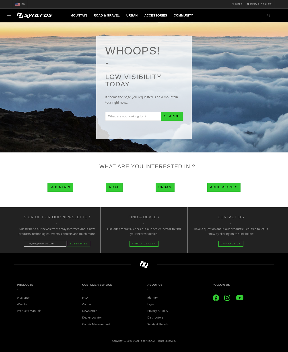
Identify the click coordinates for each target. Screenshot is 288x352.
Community (183, 15)
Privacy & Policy (157, 311)
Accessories (155, 15)
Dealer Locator (92, 317)
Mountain (78, 15)
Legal (150, 304)
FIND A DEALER (144, 243)
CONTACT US (231, 243)
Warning (22, 304)
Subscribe (79, 243)
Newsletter (89, 311)
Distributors (155, 317)
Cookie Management (96, 324)
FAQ (85, 298)
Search (172, 116)
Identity (152, 298)
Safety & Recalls (158, 324)
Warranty (23, 298)
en (20, 4)
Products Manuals (29, 311)
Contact (87, 304)
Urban (132, 15)
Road (114, 187)
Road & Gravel (106, 15)
